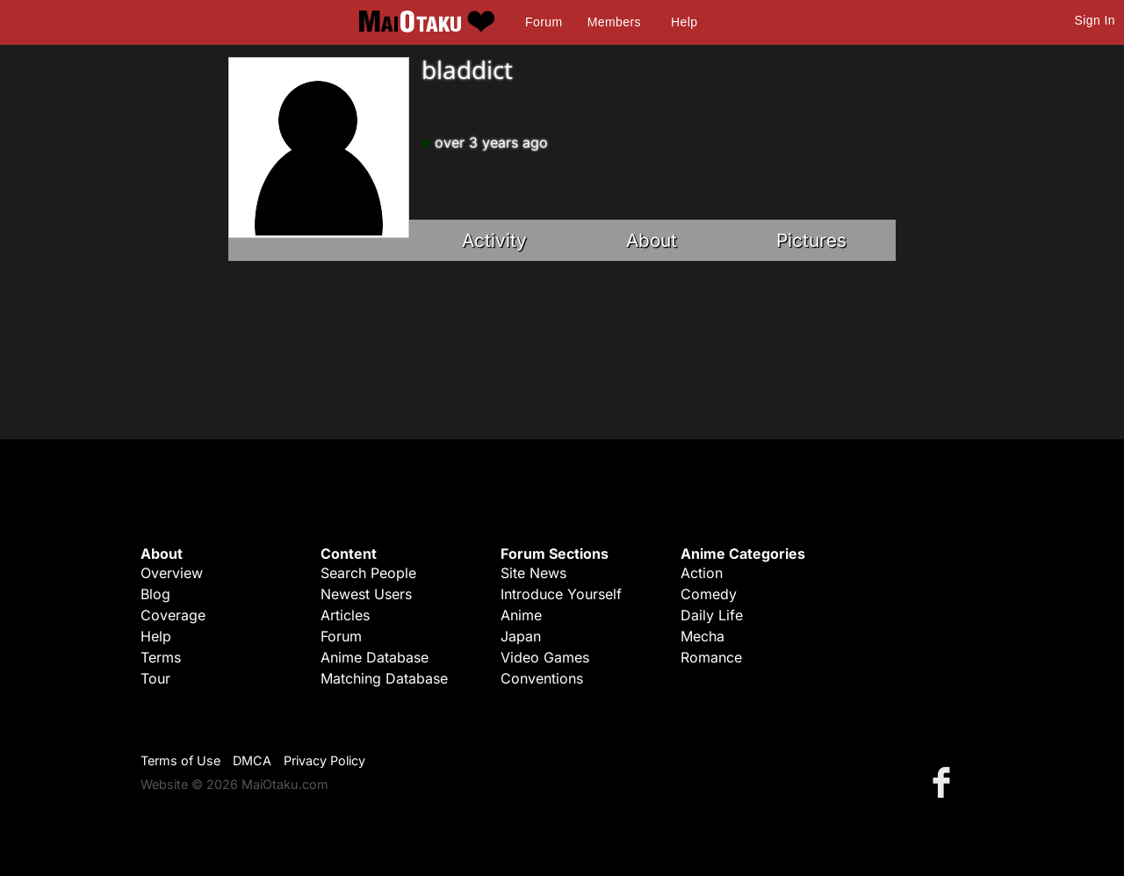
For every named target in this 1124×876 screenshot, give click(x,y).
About (651, 240)
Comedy (709, 594)
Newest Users (366, 594)
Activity (494, 240)
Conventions (542, 678)
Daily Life (712, 615)
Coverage (172, 615)
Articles (345, 615)
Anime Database (375, 657)
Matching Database (384, 678)
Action (702, 573)
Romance (711, 657)
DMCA (252, 760)
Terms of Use (180, 760)
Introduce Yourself (561, 594)
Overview (171, 573)
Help (684, 22)
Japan (521, 636)
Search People (368, 573)
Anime (521, 615)
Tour (155, 678)
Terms (160, 657)
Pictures (811, 240)
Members (614, 22)
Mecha (702, 636)
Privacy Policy (324, 760)
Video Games (545, 657)
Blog (155, 594)
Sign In (1095, 20)
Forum (543, 22)
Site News (533, 573)
